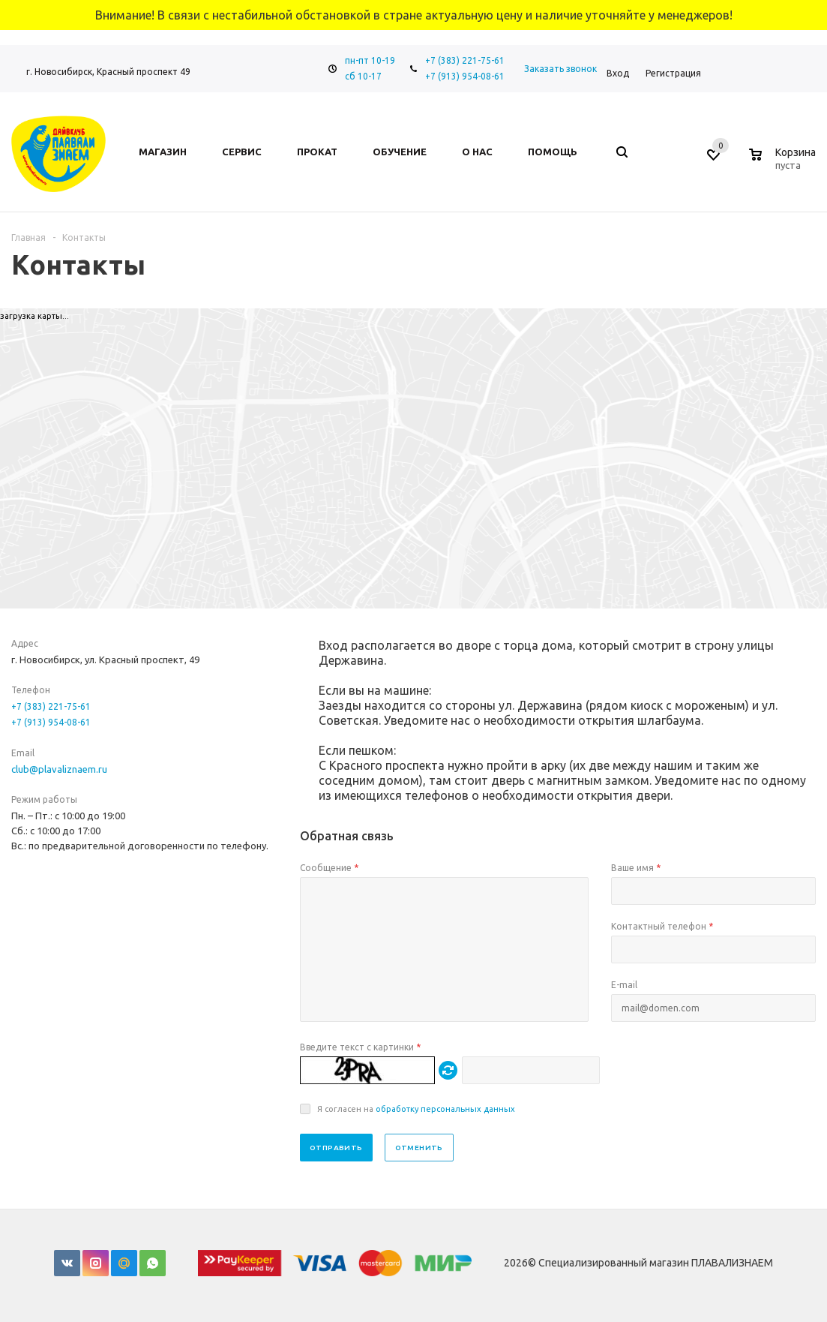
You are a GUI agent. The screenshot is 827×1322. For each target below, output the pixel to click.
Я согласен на (416, 1108)
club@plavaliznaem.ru (59, 769)
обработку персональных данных (445, 1108)
